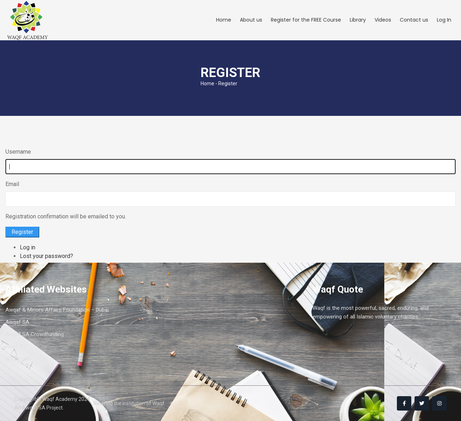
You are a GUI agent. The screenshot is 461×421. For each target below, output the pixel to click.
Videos (383, 20)
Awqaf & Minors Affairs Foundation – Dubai (57, 310)
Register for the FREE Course (306, 20)
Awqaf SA (17, 322)
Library (358, 20)
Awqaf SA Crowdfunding (34, 334)
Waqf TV (15, 346)
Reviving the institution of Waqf (129, 403)
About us (251, 20)
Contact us (414, 20)
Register (22, 231)
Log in (27, 247)
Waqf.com (17, 359)
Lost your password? (46, 256)
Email (12, 184)
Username (18, 151)
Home (223, 20)
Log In (444, 20)
